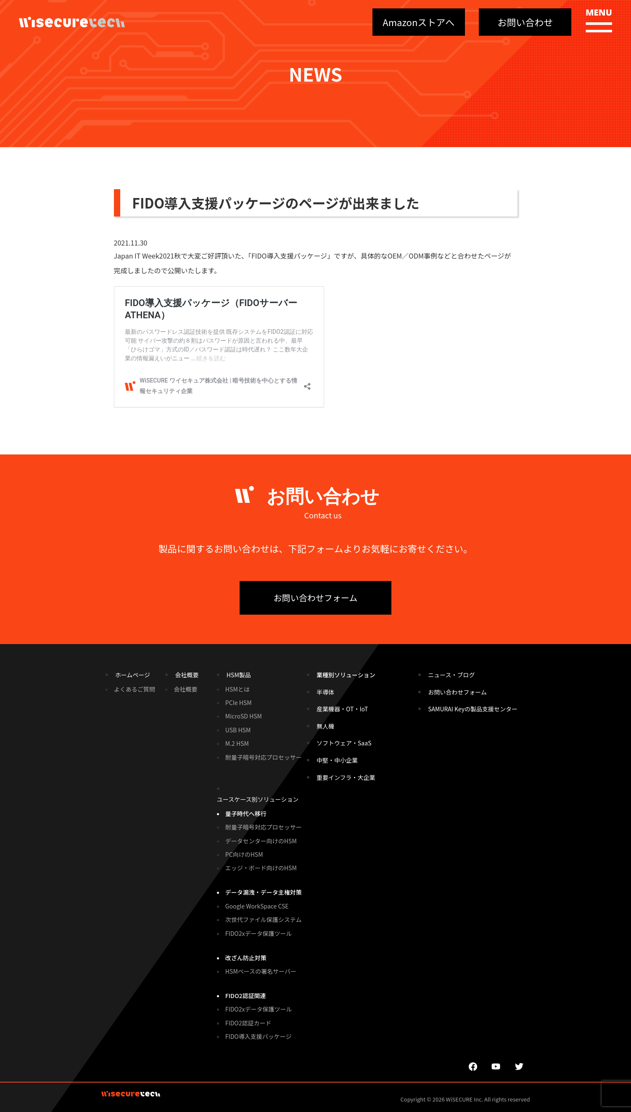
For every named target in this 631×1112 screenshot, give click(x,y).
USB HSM (238, 730)
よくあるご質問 (134, 689)
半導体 (325, 692)
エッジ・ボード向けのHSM (261, 868)
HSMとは (237, 689)
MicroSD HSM (243, 716)
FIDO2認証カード (248, 1023)
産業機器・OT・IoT (342, 709)
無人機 (325, 726)
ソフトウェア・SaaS (344, 743)
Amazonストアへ (418, 22)
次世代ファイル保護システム (263, 919)
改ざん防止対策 (246, 958)
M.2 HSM (237, 743)
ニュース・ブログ (451, 675)
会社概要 (186, 675)
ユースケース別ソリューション (257, 799)
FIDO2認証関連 (245, 995)
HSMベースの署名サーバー (260, 971)
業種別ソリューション (346, 675)
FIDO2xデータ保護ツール (258, 933)
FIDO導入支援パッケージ (258, 1036)
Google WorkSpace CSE (257, 906)
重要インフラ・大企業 (346, 777)
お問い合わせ (525, 22)
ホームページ (132, 675)
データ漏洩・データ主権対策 (263, 892)
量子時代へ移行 (246, 813)
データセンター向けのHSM (261, 841)
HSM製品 (239, 675)
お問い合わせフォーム (315, 598)
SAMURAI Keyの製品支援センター (472, 709)
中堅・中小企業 (337, 760)
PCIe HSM (238, 702)
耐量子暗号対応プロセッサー (263, 757)
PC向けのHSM (244, 854)
